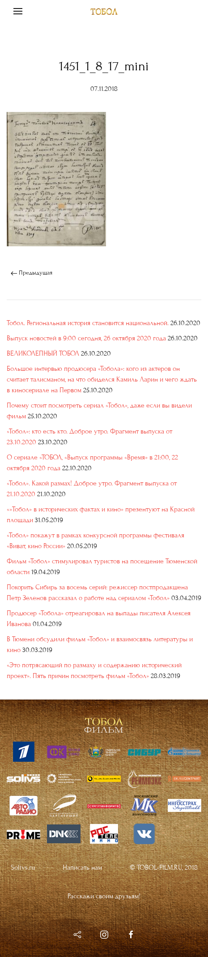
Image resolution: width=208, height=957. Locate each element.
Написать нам (82, 867)
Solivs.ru (23, 867)
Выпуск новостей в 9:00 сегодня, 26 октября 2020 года (86, 338)
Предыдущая (31, 272)
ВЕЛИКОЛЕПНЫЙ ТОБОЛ (43, 353)
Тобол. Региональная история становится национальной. (88, 323)
